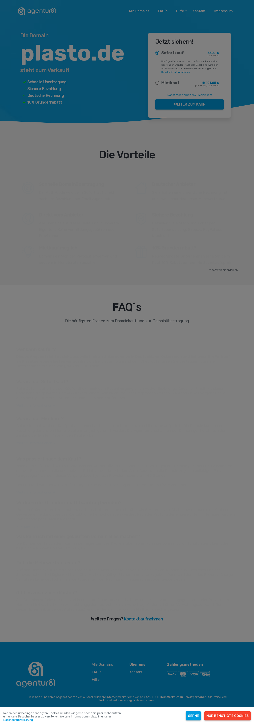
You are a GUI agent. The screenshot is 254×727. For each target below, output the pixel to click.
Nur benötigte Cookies (227, 716)
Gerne (193, 716)
